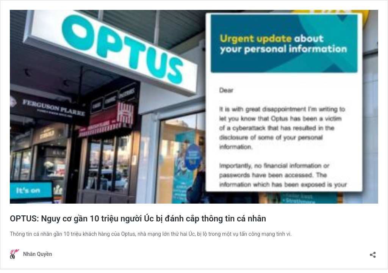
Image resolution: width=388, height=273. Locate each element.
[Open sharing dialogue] (373, 252)
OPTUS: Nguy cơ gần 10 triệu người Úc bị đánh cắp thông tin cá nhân (138, 218)
